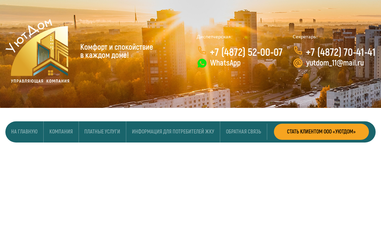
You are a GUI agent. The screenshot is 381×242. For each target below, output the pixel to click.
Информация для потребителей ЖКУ (173, 132)
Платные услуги (103, 132)
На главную (24, 132)
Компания (61, 132)
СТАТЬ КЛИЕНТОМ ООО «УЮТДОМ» (321, 132)
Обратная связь (243, 132)
